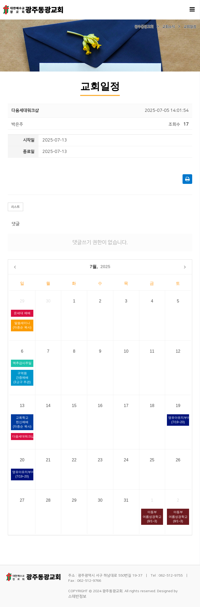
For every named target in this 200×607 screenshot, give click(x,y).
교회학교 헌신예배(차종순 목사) (22, 422)
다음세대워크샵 (22, 436)
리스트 (15, 207)
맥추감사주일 (22, 363)
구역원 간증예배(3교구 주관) (22, 377)
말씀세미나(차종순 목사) (22, 325)
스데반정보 (77, 596)
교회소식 (168, 27)
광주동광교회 (144, 27)
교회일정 (190, 27)
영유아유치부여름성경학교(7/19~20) (178, 420)
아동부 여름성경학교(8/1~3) (152, 516)
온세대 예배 (22, 313)
